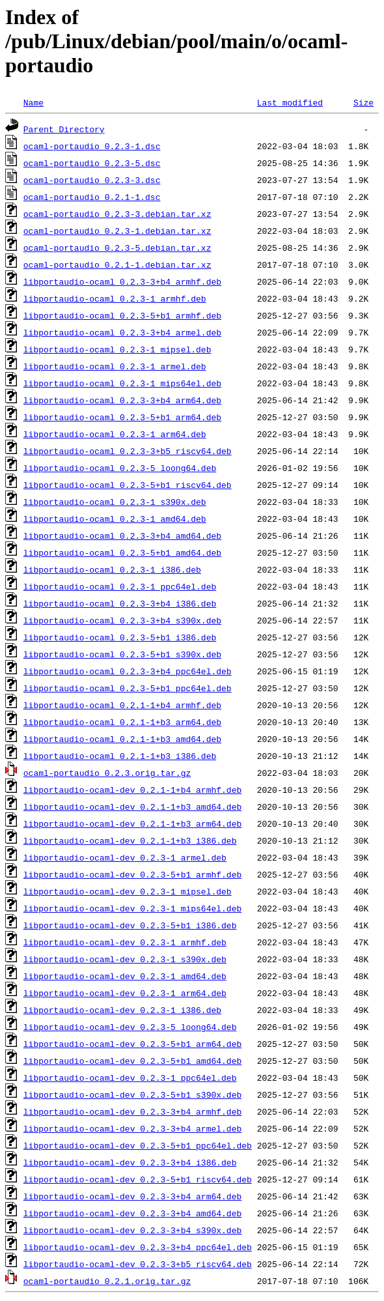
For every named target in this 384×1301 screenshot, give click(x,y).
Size (363, 102)
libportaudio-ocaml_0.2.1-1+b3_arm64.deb (122, 722)
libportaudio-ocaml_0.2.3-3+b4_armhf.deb (122, 281)
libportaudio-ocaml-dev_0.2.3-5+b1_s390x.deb (132, 1094)
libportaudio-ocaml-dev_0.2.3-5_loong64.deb (130, 1027)
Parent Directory (64, 129)
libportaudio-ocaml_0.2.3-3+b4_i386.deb (119, 603)
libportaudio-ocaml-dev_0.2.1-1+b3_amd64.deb (132, 806)
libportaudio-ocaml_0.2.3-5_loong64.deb (119, 468)
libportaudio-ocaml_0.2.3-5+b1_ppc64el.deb (127, 688)
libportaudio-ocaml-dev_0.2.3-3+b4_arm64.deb (132, 1196)
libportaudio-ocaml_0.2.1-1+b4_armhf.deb (122, 705)
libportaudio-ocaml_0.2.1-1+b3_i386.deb (119, 756)
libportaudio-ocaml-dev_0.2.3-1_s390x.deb (124, 959)
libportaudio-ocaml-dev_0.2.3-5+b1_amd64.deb (132, 1060)
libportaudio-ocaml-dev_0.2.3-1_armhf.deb (124, 942)
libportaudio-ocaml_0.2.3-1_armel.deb (114, 366)
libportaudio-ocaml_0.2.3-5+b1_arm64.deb (122, 417)
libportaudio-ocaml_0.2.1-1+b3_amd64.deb (122, 739)
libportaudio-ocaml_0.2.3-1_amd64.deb (114, 518)
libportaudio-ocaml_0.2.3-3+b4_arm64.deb (122, 400)
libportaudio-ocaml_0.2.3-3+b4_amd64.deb (122, 535)
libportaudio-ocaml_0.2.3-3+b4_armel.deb (122, 332)
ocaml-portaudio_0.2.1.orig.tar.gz (107, 1281)
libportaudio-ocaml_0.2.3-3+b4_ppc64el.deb (127, 671)
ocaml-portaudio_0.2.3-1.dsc (92, 146)
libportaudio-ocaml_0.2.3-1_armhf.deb (114, 298)
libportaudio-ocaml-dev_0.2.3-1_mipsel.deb (127, 891)
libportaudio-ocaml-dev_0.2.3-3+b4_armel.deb (132, 1128)
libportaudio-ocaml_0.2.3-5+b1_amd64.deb (122, 552)
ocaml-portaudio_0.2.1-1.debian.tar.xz (117, 264)
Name (33, 102)
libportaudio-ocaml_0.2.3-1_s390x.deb (114, 502)
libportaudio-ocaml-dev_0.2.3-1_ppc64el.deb (130, 1077)
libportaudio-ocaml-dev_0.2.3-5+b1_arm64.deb (132, 1044)
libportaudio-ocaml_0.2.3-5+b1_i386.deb (119, 637)
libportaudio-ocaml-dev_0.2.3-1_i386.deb (122, 1010)
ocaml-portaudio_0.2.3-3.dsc (92, 180)
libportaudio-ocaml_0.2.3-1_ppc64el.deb (119, 586)
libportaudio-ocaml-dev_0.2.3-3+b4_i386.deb (130, 1162)
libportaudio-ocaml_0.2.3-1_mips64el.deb (122, 383)
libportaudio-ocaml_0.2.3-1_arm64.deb (114, 434)
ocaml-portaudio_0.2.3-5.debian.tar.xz (117, 247)
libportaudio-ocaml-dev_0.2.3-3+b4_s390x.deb (132, 1230)
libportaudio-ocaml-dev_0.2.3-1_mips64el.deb (132, 908)
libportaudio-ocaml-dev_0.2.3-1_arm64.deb (124, 993)
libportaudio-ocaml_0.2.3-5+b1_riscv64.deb (127, 485)
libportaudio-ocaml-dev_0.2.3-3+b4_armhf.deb (132, 1111)
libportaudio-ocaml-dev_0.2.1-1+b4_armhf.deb (132, 789)
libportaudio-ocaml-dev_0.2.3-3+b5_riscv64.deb (137, 1264)
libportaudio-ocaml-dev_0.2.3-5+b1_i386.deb (130, 925)
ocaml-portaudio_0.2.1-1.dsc (92, 197)
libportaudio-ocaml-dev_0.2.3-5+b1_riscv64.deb (137, 1179)
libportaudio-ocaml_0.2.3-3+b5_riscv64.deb (127, 451)
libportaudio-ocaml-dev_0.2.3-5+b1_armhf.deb (132, 874)
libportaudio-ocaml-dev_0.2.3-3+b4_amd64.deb (132, 1213)
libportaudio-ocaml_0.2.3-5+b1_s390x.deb (122, 654)
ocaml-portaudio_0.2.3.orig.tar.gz (107, 773)
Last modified (290, 102)
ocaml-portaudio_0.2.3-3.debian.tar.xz (117, 214)
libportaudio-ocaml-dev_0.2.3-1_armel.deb (124, 857)
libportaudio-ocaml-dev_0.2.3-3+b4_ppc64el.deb (137, 1247)
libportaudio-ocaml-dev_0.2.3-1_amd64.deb (124, 976)
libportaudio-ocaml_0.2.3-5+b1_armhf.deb (122, 315)
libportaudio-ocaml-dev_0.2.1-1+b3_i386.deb (130, 840)
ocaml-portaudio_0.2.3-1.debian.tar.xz (117, 230)
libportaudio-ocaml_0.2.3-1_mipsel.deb (117, 349)
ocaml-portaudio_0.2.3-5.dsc (92, 163)
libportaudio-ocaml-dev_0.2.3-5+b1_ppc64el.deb (137, 1145)
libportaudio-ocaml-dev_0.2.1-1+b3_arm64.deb (132, 823)
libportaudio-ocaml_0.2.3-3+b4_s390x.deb (122, 620)
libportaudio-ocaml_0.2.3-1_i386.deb (112, 569)
